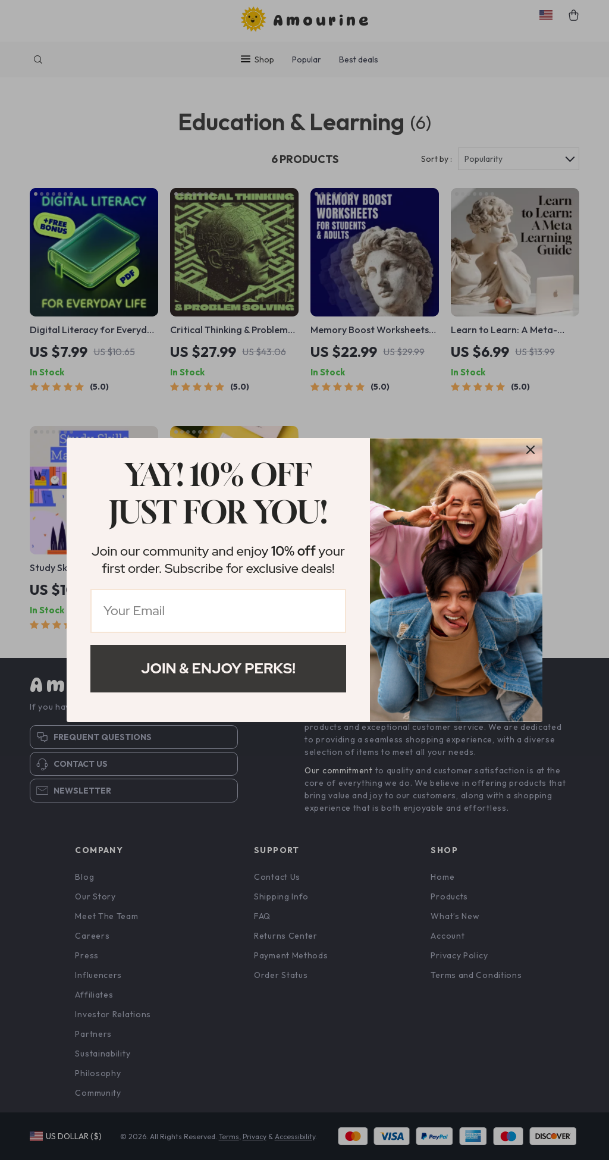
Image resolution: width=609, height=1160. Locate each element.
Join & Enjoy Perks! (218, 668)
